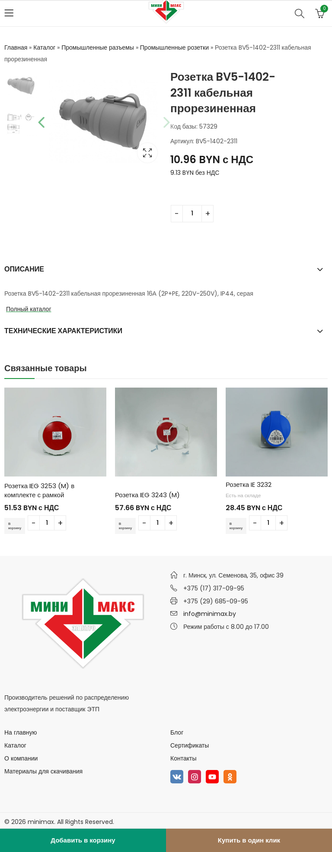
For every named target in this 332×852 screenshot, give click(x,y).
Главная (15, 47)
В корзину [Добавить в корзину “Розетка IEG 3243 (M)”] (128, 525)
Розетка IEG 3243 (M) (147, 494)
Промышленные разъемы (97, 47)
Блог (176, 732)
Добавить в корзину (83, 840)
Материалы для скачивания (43, 771)
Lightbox (147, 153)
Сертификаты (189, 745)
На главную (20, 732)
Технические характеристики (63, 331)
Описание (24, 269)
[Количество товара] (192, 213)
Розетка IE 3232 (248, 484)
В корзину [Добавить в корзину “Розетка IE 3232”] (238, 525)
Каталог (44, 47)
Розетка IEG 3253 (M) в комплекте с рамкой (39, 490)
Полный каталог (28, 309)
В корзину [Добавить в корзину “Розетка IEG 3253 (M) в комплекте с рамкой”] (17, 525)
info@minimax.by (209, 613)
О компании (21, 758)
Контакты (183, 758)
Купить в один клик (249, 840)
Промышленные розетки (174, 47)
